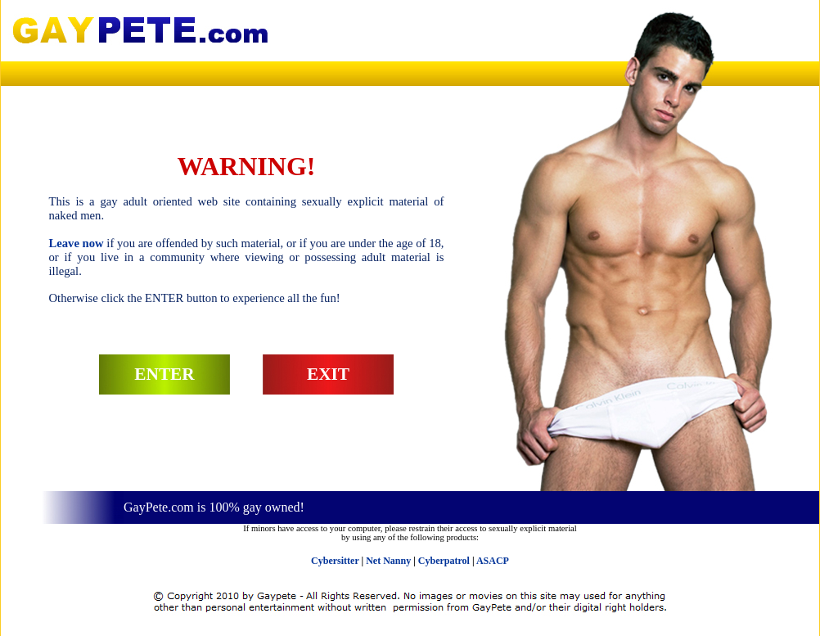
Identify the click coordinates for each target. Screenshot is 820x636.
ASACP (492, 560)
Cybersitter (334, 560)
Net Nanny (388, 560)
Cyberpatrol (444, 560)
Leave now (76, 243)
